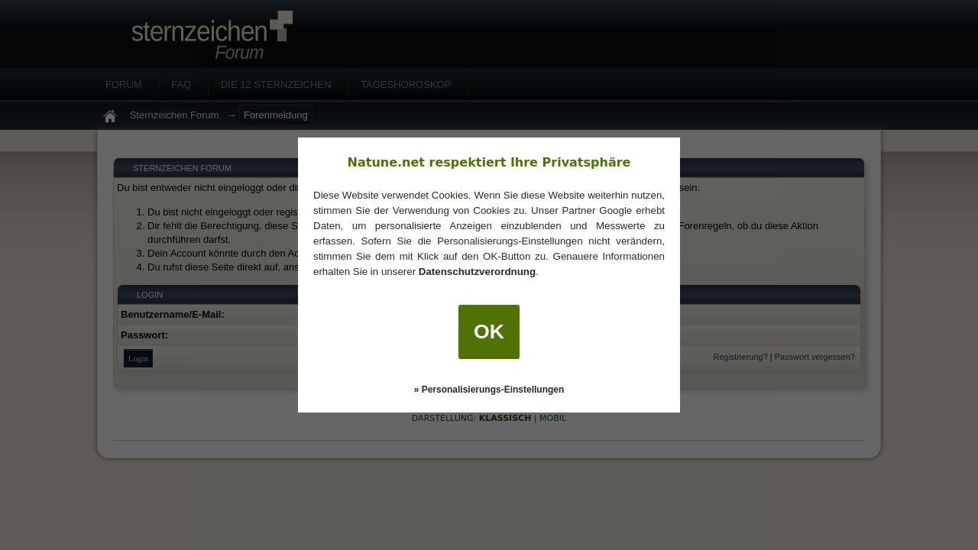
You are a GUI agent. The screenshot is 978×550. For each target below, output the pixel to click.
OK (489, 331)
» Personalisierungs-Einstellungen (489, 389)
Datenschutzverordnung (477, 271)
